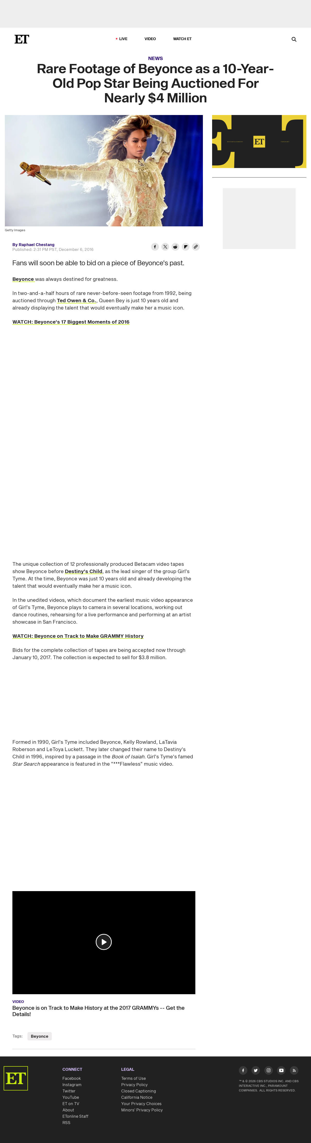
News (155, 58)
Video (150, 39)
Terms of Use (133, 1078)
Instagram (71, 1085)
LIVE (123, 39)
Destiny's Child (83, 571)
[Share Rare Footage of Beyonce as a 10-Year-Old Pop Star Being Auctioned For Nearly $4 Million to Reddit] (175, 247)
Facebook (71, 1078)
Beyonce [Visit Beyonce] (39, 1036)
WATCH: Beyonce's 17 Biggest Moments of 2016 (71, 322)
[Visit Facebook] (243, 1071)
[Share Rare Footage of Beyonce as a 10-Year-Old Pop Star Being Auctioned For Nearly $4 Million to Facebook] (155, 247)
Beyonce (23, 279)
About (68, 1110)
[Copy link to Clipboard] (195, 247)
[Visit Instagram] (268, 1071)
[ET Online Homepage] (22, 39)
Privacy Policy (134, 1085)
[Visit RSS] (294, 1071)
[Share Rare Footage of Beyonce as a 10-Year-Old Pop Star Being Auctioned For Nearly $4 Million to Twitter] (165, 247)
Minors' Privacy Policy (142, 1110)
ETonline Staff (75, 1116)
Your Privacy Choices (141, 1104)
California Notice (136, 1097)
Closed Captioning (138, 1091)
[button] (104, 942)
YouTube (70, 1097)
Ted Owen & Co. (76, 300)
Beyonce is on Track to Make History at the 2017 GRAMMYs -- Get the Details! (98, 1011)
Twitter (69, 1091)
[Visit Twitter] (255, 1071)
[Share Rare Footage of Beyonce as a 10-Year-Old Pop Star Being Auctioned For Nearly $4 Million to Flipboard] (185, 247)
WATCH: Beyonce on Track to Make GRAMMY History (78, 636)
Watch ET (182, 39)
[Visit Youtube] (281, 1071)
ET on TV (70, 1104)
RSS (66, 1123)
